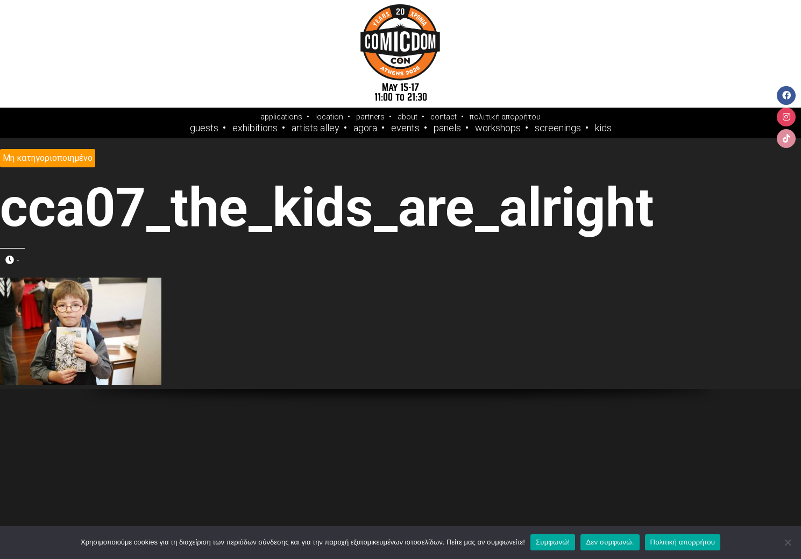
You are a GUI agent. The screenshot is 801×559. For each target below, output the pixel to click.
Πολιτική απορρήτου (682, 542)
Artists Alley (315, 128)
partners (370, 117)
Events (405, 128)
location (329, 117)
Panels (447, 128)
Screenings (558, 128)
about (407, 117)
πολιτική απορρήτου (505, 117)
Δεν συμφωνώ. (610, 542)
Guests (204, 128)
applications (281, 117)
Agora (365, 128)
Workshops (498, 128)
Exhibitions (255, 128)
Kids (603, 128)
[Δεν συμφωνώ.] (787, 542)
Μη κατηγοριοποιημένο (48, 158)
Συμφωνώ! (553, 542)
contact (443, 117)
